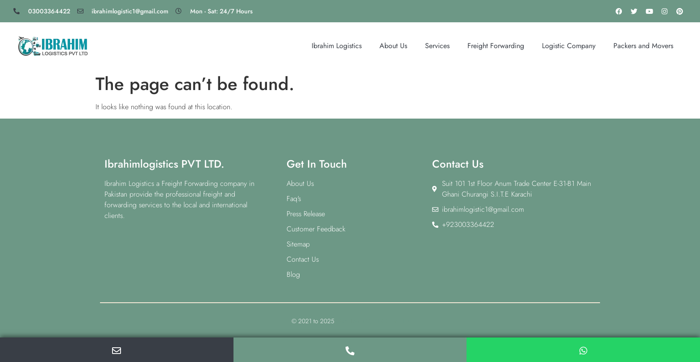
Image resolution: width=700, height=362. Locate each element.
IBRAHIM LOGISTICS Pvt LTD (372, 321)
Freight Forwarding (495, 46)
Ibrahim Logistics (337, 46)
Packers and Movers (643, 46)
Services (437, 46)
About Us (393, 46)
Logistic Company (569, 46)
